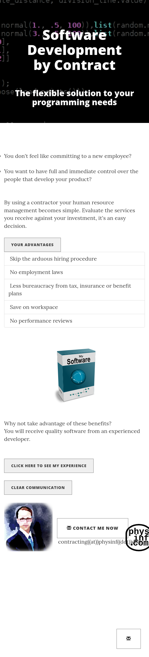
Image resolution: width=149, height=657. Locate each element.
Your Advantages (32, 244)
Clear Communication (38, 487)
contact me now (92, 528)
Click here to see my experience (49, 465)
